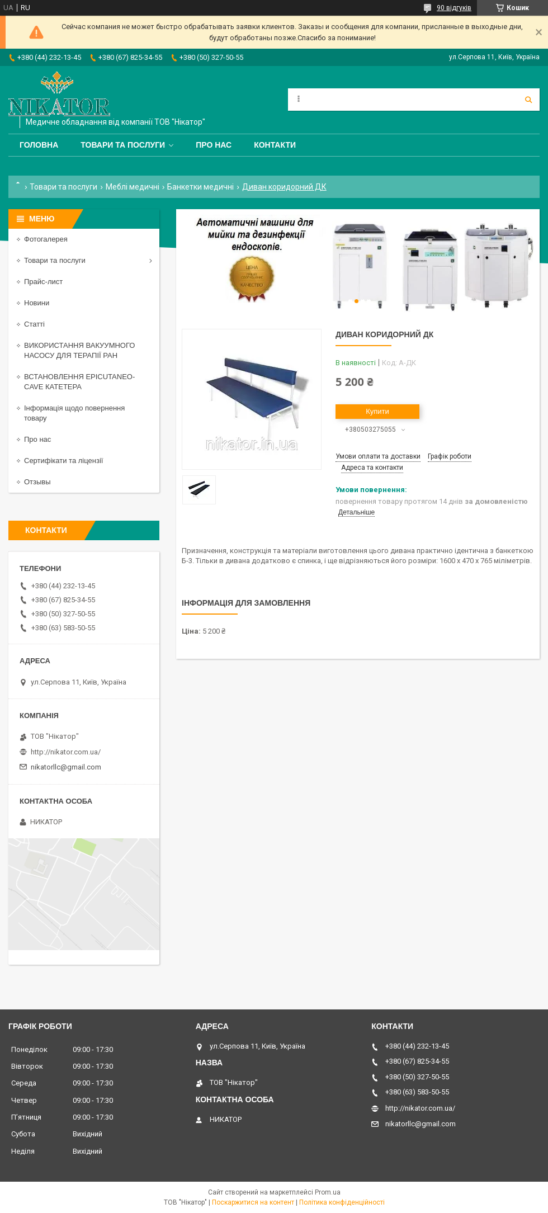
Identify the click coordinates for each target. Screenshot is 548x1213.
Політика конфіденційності (342, 1202)
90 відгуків (454, 8)
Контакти (275, 144)
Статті (34, 324)
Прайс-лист (43, 281)
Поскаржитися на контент (253, 1202)
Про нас (214, 144)
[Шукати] (528, 99)
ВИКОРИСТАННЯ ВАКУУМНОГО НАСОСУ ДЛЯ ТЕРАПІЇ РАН (79, 350)
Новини (36, 303)
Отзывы (37, 482)
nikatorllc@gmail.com (66, 767)
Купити (377, 411)
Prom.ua (328, 1192)
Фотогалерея (46, 239)
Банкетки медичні (200, 186)
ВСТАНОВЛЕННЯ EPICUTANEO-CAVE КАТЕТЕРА (79, 381)
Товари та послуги (123, 144)
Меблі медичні (132, 186)
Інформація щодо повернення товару (74, 413)
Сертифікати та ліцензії (63, 460)
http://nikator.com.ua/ (66, 752)
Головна (39, 144)
